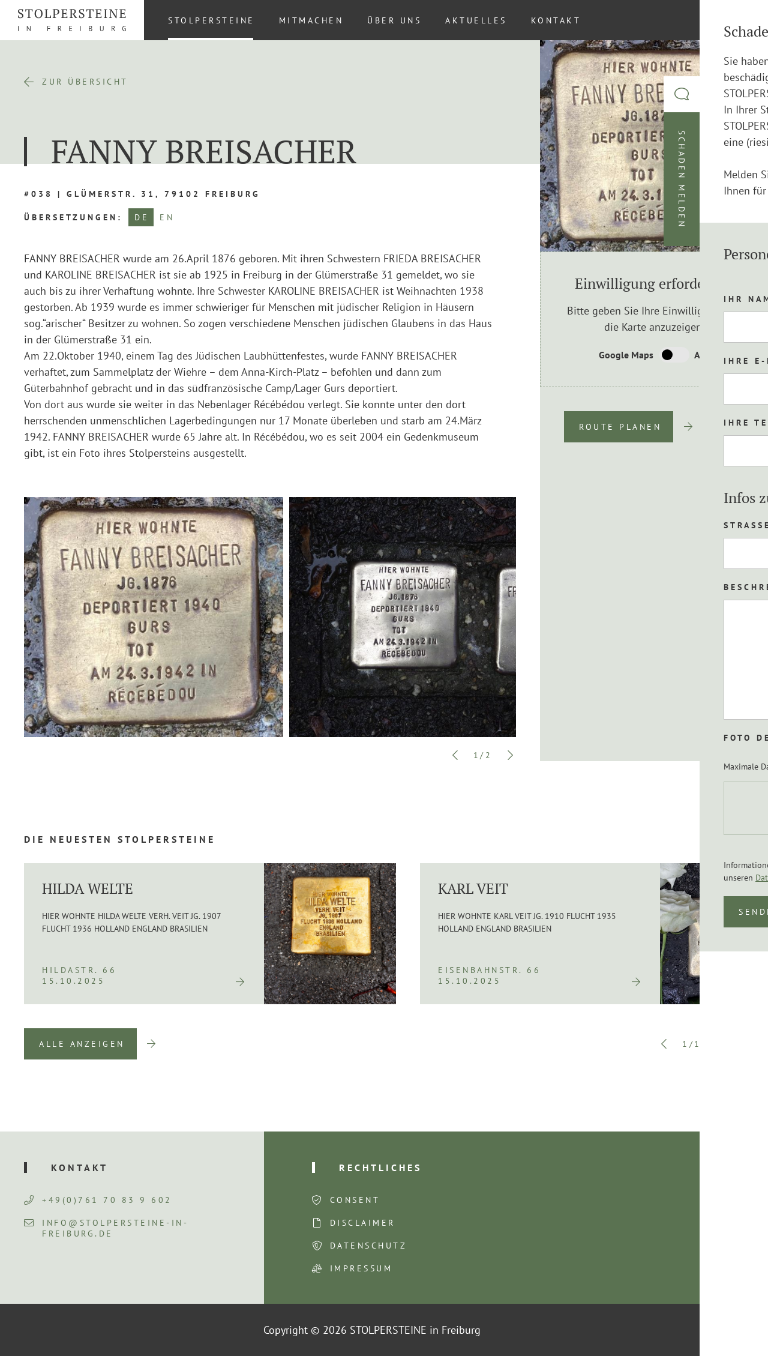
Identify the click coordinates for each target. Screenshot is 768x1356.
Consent (355, 1200)
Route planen (620, 426)
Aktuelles (476, 20)
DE (141, 217)
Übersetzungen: (73, 217)
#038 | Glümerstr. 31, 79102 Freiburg (142, 193)
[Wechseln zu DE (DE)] (737, 20)
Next (510, 755)
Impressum (361, 1268)
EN (167, 217)
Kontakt (556, 20)
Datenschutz (368, 1245)
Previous (455, 755)
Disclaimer (362, 1222)
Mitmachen (311, 20)
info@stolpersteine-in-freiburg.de (106, 1228)
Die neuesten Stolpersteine (119, 839)
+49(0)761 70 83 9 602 (98, 1200)
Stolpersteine (211, 20)
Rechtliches (380, 1168)
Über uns (394, 20)
